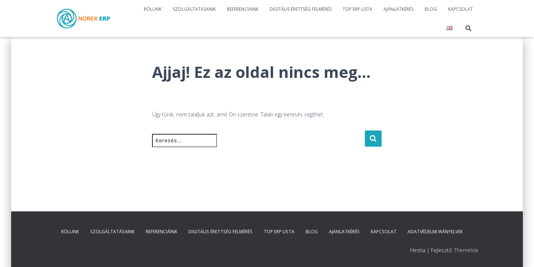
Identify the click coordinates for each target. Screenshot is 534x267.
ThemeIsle (466, 250)
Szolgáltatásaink (194, 9)
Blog (431, 9)
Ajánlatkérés (398, 9)
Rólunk (153, 9)
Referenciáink (242, 9)
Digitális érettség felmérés (301, 9)
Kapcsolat (460, 9)
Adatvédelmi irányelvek (435, 231)
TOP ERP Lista (357, 9)
